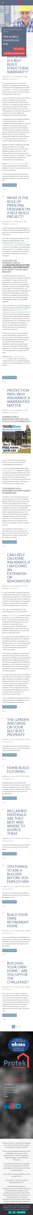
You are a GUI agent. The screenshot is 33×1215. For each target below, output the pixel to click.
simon (11, 77)
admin (11, 739)
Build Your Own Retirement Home (18, 920)
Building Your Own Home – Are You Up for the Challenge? (18, 972)
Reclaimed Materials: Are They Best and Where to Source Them (17, 822)
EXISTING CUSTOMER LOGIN (14, 53)
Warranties (14, 470)
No (14, 1212)
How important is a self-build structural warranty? (18, 62)
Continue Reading (9, 185)
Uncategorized (13, 79)
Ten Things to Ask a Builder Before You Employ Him (18, 874)
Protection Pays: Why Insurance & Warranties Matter (18, 398)
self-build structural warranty (16, 163)
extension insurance (13, 615)
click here (25, 529)
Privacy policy (21, 1212)
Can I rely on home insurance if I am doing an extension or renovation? (19, 568)
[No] (31, 1209)
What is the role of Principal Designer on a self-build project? (18, 207)
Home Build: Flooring (18, 770)
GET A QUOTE (19, 49)
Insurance (5, 470)
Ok (10, 1212)
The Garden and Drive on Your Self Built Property (18, 727)
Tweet (4, 189)
